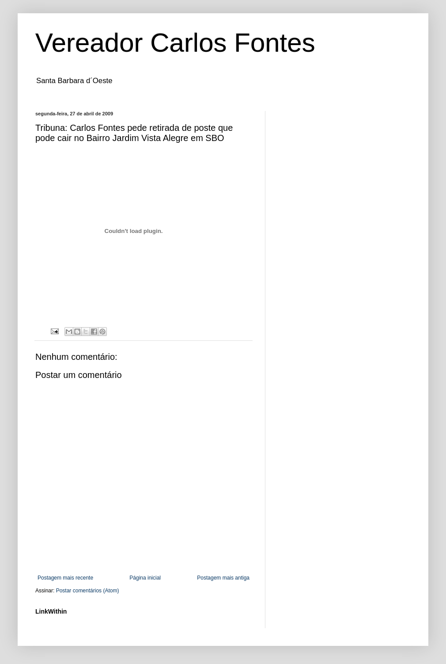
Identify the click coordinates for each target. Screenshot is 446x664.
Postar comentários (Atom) (87, 591)
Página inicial (145, 578)
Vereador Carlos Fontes (175, 42)
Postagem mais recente (65, 578)
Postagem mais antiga (223, 578)
